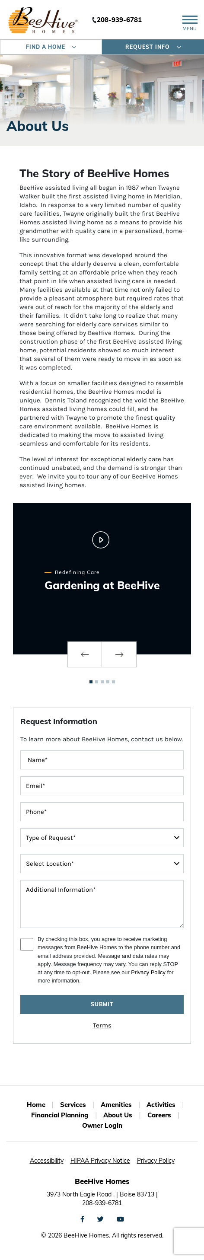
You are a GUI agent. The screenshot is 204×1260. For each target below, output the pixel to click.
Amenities (116, 1105)
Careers (159, 1115)
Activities (161, 1105)
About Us (117, 1115)
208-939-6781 (119, 20)
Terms (102, 1025)
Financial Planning (60, 1115)
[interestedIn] (102, 863)
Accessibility (47, 1160)
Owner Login (102, 1125)
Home (36, 1105)
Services (73, 1105)
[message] (102, 904)
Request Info (153, 47)
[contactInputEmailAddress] (102, 785)
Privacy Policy (148, 972)
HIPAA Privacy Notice (100, 1160)
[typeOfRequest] (102, 837)
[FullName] (102, 759)
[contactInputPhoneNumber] (102, 811)
